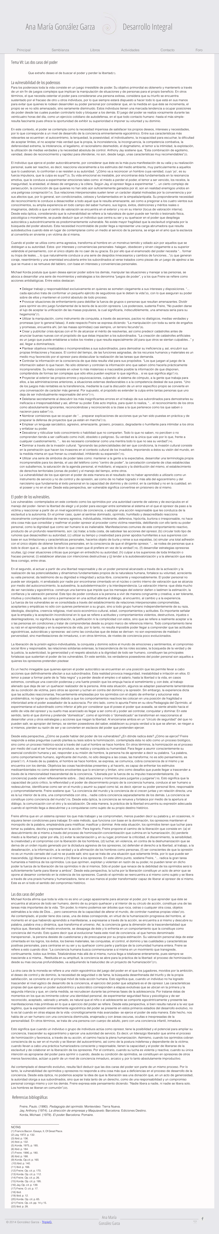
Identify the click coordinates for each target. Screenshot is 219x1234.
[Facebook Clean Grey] (202, 1218)
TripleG (47, 1222)
